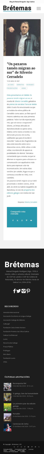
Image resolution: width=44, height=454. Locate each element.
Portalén (16, 414)
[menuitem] (37, 8)
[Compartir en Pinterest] (26, 220)
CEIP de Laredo (15, 277)
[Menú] (37, 8)
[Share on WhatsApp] (22, 220)
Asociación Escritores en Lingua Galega (17, 316)
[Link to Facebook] (18, 447)
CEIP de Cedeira (29, 277)
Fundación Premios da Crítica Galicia (16, 331)
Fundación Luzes (9, 358)
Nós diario (7, 354)
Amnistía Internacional (11, 312)
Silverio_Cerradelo (31, 202)
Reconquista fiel (19, 383)
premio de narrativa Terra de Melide (23, 104)
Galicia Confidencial (10, 335)
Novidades (30, 85)
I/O (20, 444)
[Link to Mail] (35, 447)
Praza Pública (8, 347)
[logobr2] (18, 8)
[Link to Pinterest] (25, 447)
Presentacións (12, 88)
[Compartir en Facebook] (13, 220)
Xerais (23, 88)
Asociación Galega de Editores (14, 320)
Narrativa (20, 85)
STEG (5, 362)
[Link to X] (14, 447)
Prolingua (6, 350)
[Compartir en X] (17, 220)
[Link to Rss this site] (39, 447)
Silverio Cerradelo (21, 101)
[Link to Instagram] (21, 447)
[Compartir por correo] (31, 220)
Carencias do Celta (20, 424)
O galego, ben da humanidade (25, 393)
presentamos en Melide (20, 95)
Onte (9, 95)
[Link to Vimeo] (32, 447)
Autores (11, 85)
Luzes (5, 339)
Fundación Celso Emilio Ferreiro (14, 328)
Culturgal (6, 324)
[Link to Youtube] (28, 447)
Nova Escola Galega (10, 343)
